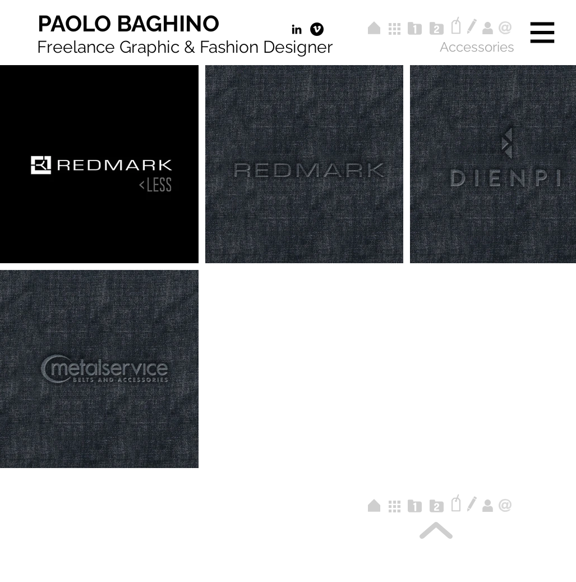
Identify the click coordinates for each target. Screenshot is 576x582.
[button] (543, 32)
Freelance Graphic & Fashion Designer (185, 47)
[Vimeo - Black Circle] (317, 29)
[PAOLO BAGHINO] (128, 23)
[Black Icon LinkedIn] (296, 29)
